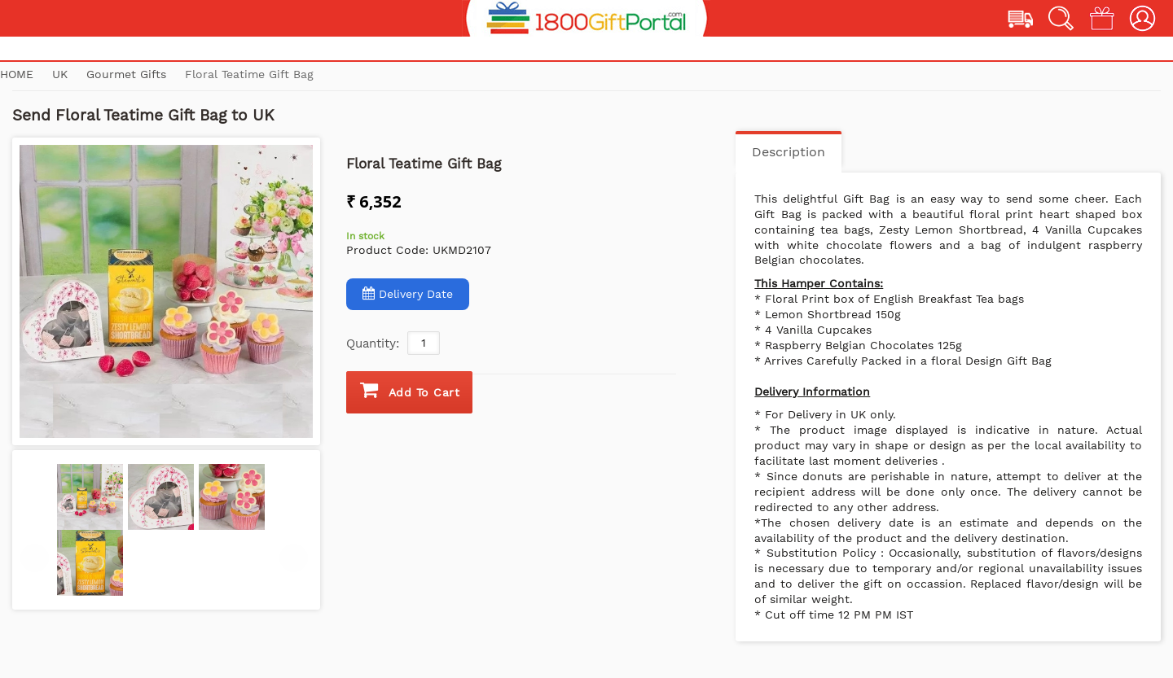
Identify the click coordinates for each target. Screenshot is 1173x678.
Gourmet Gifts (128, 74)
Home (16, 74)
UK (62, 74)
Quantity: (372, 343)
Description (788, 152)
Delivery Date (407, 293)
